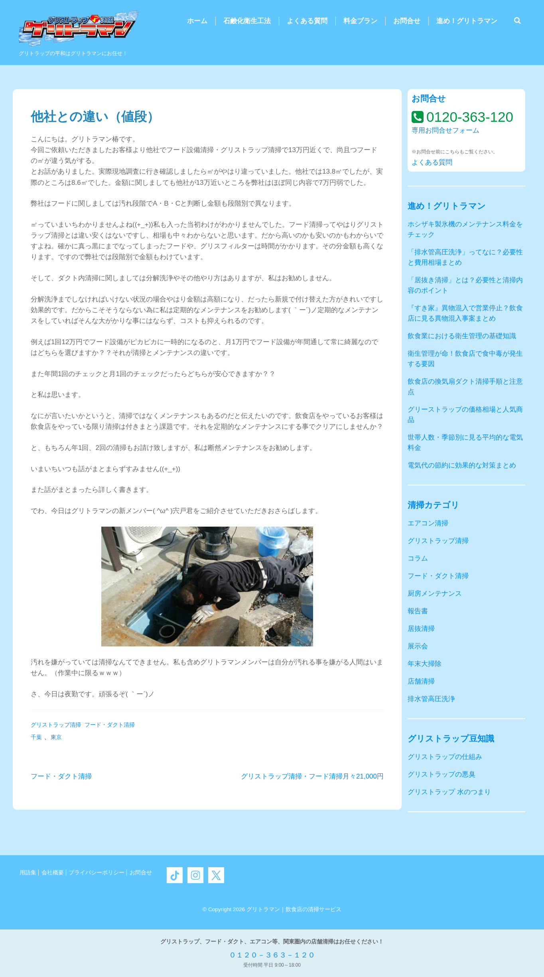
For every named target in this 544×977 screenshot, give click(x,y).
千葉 (36, 737)
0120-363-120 (469, 117)
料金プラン (360, 21)
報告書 (418, 611)
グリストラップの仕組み (445, 757)
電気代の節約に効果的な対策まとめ (462, 465)
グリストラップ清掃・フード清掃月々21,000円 (312, 776)
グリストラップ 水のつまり (449, 792)
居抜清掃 (421, 628)
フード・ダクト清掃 (110, 724)
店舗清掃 (421, 681)
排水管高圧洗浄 (431, 699)
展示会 (418, 646)
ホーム (197, 21)
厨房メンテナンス (435, 593)
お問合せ (406, 21)
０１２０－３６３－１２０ (272, 955)
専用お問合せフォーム (445, 130)
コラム (418, 558)
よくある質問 (307, 21)
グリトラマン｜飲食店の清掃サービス (293, 909)
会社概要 (52, 873)
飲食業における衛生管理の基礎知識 (462, 336)
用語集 (28, 873)
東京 (56, 737)
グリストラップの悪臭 (441, 774)
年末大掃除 (425, 664)
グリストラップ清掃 (56, 724)
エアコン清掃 (428, 523)
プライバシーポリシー (96, 873)
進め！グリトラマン (466, 21)
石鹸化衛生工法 (247, 21)
